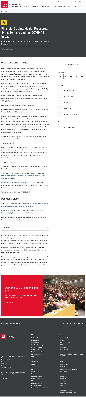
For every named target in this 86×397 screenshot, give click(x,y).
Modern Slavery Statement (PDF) (68, 393)
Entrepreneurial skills (36, 376)
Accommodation (35, 367)
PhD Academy (35, 374)
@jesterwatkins (17, 136)
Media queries (63, 372)
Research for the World (65, 343)
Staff (71, 2)
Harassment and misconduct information (41, 388)
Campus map (63, 376)
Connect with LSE (11, 323)
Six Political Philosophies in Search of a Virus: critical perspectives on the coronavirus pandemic (23, 175)
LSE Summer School (36, 354)
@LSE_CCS (30, 182)
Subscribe (10, 302)
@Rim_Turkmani (16, 109)
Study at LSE (34, 338)
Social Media (25, 227)
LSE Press (62, 345)
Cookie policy (63, 383)
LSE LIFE (33, 381)
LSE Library (34, 369)
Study (26, 6)
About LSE (71, 6)
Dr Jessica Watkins (69, 127)
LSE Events (4, 11)
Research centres (64, 352)
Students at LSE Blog (36, 383)
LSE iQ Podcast (64, 347)
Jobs (61, 374)
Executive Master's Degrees (38, 352)
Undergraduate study (36, 340)
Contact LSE (63, 379)
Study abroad (34, 357)
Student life (46, 6)
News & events (59, 6)
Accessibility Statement (66, 390)
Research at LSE (64, 338)
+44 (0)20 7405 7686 (6, 368)
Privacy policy (63, 388)
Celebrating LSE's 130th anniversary (69, 369)
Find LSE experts (64, 350)
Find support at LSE (36, 386)
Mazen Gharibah (68, 97)
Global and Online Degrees (38, 345)
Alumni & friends (79, 2)
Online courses (35, 350)
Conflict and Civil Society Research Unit (13, 182)
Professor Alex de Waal (70, 115)
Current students (62, 2)
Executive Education (36, 347)
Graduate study (35, 343)
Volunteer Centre (35, 379)
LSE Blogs (62, 340)
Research (36, 6)
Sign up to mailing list (71, 64)
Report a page (63, 381)
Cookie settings (64, 365)
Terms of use (63, 386)
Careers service (35, 372)
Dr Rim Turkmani (68, 109)
